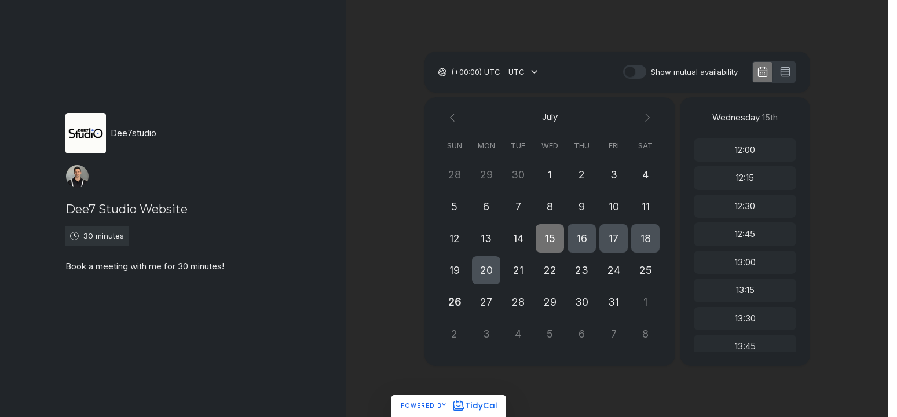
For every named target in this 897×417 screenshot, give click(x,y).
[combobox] (452, 72)
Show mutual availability (694, 72)
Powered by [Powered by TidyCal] (448, 405)
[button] (550, 238)
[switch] (634, 72)
